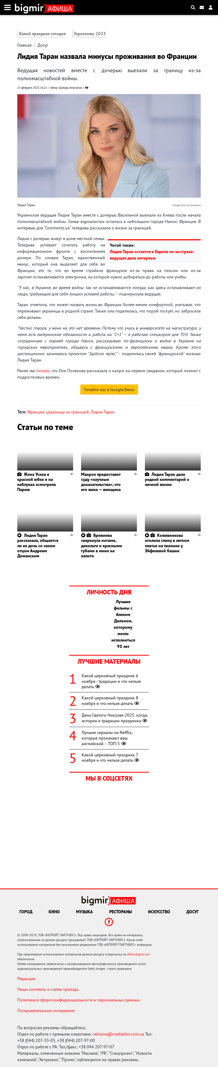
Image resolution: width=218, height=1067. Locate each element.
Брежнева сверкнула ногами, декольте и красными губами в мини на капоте (101, 545)
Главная (24, 45)
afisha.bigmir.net (138, 954)
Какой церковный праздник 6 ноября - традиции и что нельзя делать (111, 681)
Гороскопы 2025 (90, 33)
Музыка (84, 911)
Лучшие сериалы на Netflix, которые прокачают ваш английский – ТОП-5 (107, 738)
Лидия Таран (103, 412)
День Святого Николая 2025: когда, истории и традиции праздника (115, 717)
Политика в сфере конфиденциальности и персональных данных (78, 1000)
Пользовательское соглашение (46, 1010)
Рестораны (120, 911)
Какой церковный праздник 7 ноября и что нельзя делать (111, 757)
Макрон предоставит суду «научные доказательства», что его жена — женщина (101, 482)
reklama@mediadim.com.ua (118, 1034)
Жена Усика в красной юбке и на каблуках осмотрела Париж (36, 482)
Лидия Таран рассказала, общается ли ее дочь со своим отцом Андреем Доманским (37, 545)
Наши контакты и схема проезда (47, 989)
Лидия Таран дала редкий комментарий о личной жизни (167, 479)
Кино (54, 911)
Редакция (26, 978)
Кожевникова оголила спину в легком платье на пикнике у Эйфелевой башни (167, 543)
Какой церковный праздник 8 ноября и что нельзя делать (111, 700)
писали (42, 370)
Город (25, 911)
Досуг (42, 45)
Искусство (159, 911)
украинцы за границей (67, 412)
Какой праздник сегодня (42, 33)
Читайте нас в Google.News (109, 389)
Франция (35, 412)
